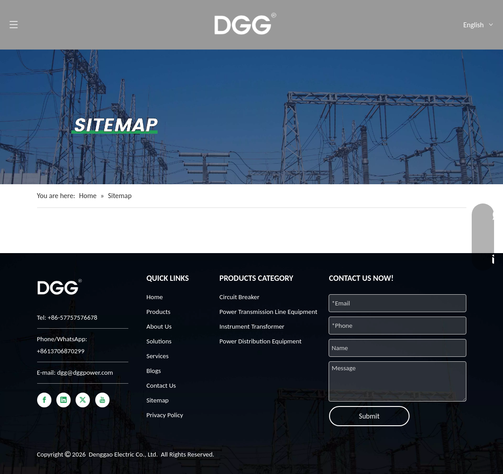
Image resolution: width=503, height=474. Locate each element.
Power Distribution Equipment (261, 341)
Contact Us (161, 385)
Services (158, 356)
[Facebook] (44, 400)
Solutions (159, 341)
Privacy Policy (165, 415)
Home (155, 297)
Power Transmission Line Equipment (268, 312)
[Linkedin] (63, 400)
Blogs (154, 371)
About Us (159, 326)
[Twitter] (83, 400)
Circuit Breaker (239, 297)
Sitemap (158, 400)
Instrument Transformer (252, 326)
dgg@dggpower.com (85, 372)
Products (159, 312)
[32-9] (251, 116)
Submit (369, 416)
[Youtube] (102, 400)
